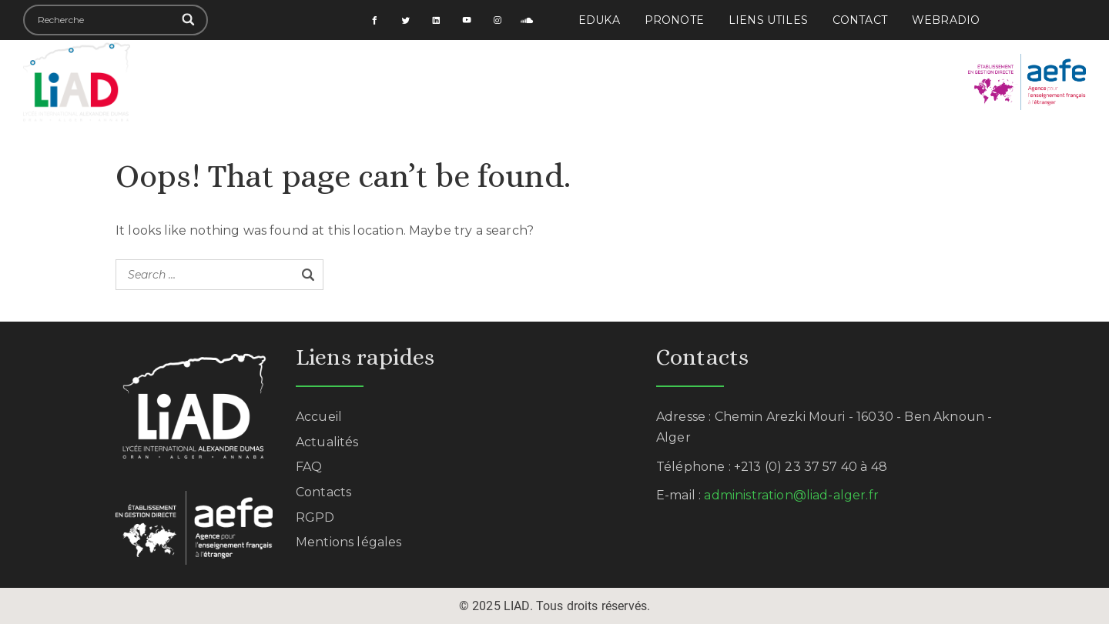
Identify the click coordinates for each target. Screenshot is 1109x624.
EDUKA (599, 20)
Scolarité (446, 82)
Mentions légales (349, 542)
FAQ (309, 466)
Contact (860, 20)
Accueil (233, 82)
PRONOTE (674, 20)
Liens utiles (768, 20)
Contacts (323, 492)
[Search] (189, 20)
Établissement (336, 82)
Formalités (665, 82)
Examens (760, 82)
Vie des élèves (552, 82)
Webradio (946, 20)
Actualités (854, 82)
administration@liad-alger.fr (791, 495)
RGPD (315, 517)
